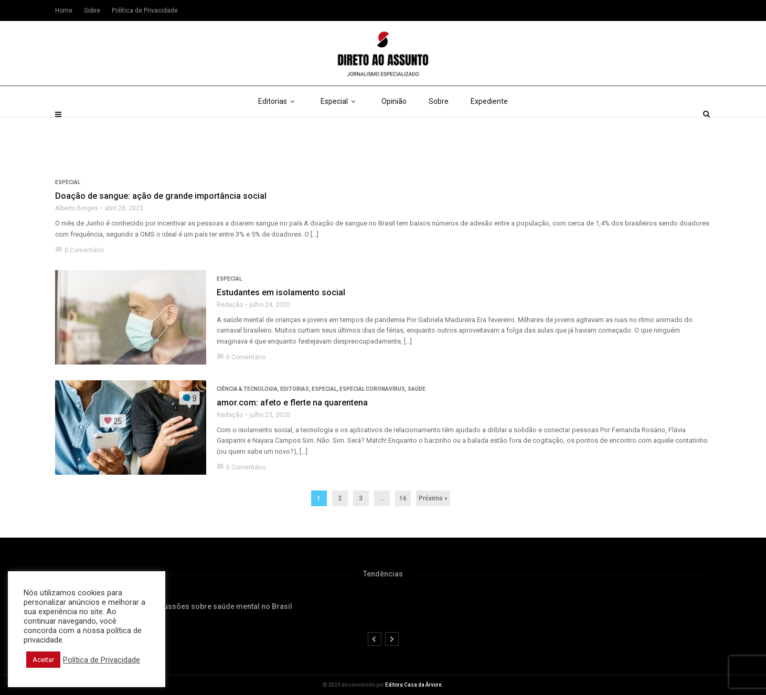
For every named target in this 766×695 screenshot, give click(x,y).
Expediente (489, 126)
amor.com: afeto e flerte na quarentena (292, 403)
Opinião (394, 126)
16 (403, 498)
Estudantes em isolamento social (281, 292)
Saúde (416, 389)
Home (63, 10)
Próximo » (433, 498)
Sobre (439, 126)
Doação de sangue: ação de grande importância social (161, 196)
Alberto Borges (76, 208)
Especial (340, 126)
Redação (230, 304)
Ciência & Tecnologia (247, 389)
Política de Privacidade (145, 10)
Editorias (278, 126)
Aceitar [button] (43, 660)
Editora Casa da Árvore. (414, 685)
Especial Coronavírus (372, 389)
